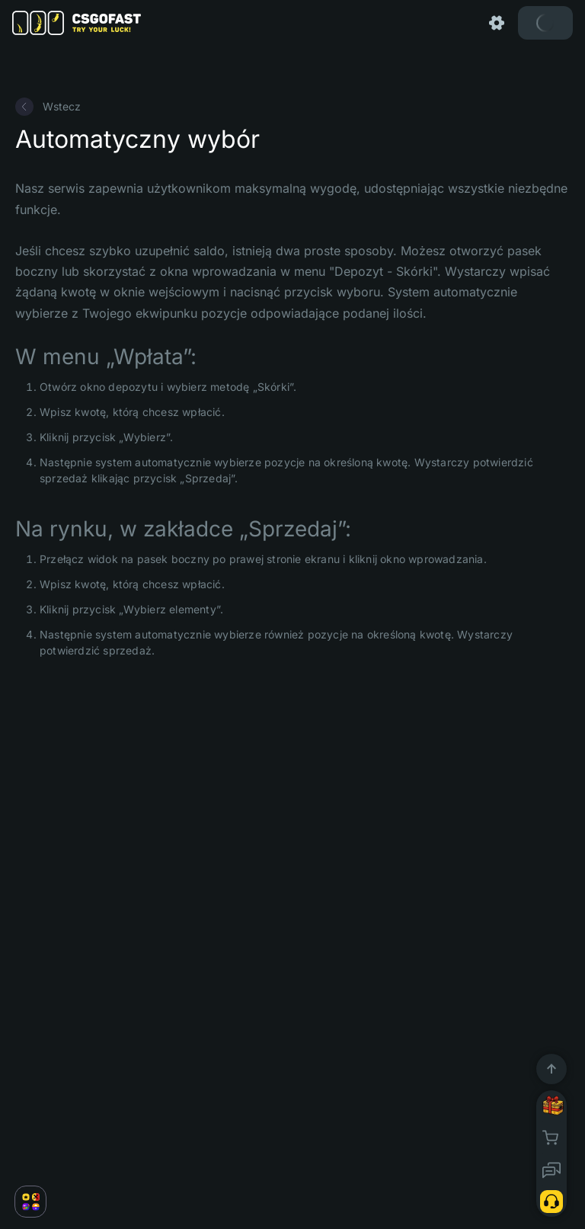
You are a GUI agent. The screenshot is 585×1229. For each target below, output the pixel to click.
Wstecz (48, 107)
